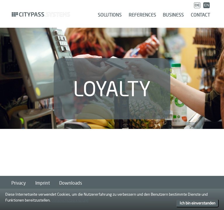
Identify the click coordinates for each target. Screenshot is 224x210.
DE (197, 5)
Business (173, 15)
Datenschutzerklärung (69, 200)
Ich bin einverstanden (197, 203)
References (142, 15)
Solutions (110, 15)
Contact (200, 15)
